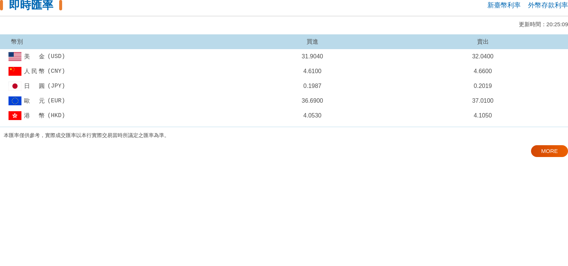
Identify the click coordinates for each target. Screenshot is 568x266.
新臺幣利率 (504, 5)
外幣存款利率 (548, 5)
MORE (549, 151)
